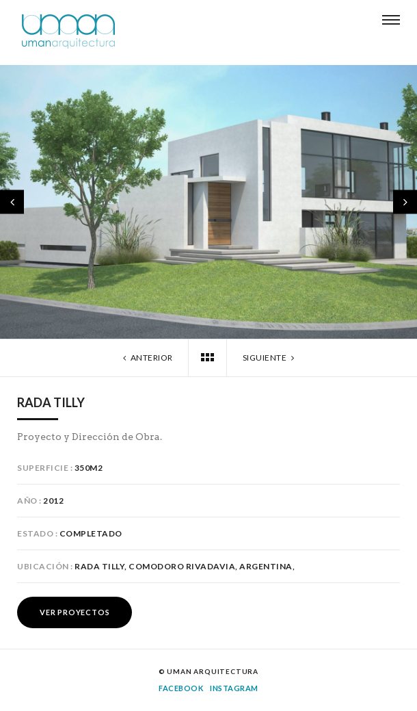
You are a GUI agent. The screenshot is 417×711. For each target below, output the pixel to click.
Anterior (146, 357)
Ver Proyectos (74, 612)
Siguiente (270, 357)
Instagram (234, 688)
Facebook (181, 688)
